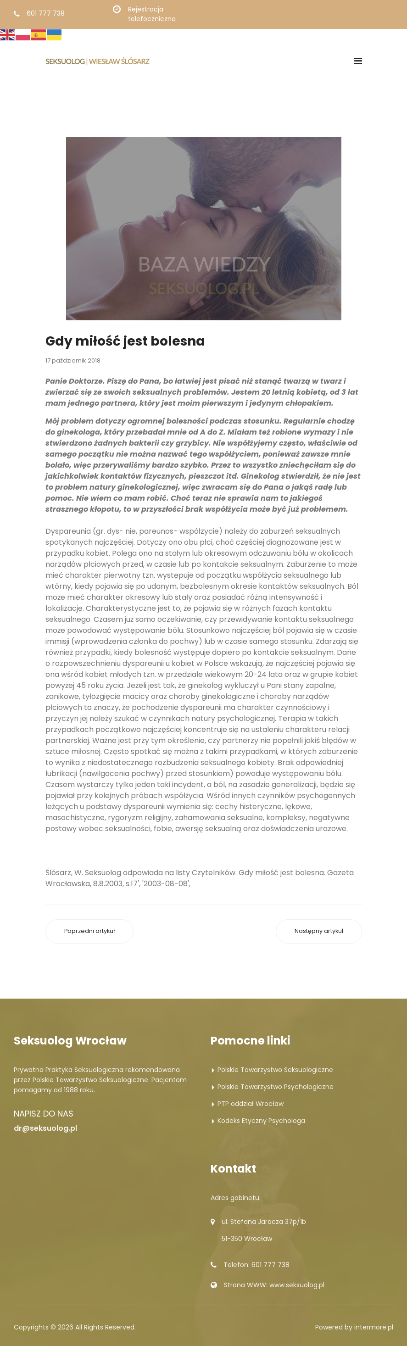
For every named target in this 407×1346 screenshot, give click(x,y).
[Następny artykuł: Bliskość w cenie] (319, 931)
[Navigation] (358, 61)
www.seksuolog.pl (296, 1285)
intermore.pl (373, 1327)
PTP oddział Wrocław (250, 1103)
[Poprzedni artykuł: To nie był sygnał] (89, 931)
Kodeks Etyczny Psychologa (261, 1120)
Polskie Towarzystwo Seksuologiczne (275, 1069)
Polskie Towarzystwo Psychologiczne (275, 1086)
